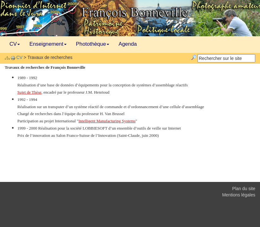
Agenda (128, 44)
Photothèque (92, 44)
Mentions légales (238, 194)
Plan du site (243, 188)
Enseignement (47, 44)
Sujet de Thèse (29, 92)
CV (14, 44)
